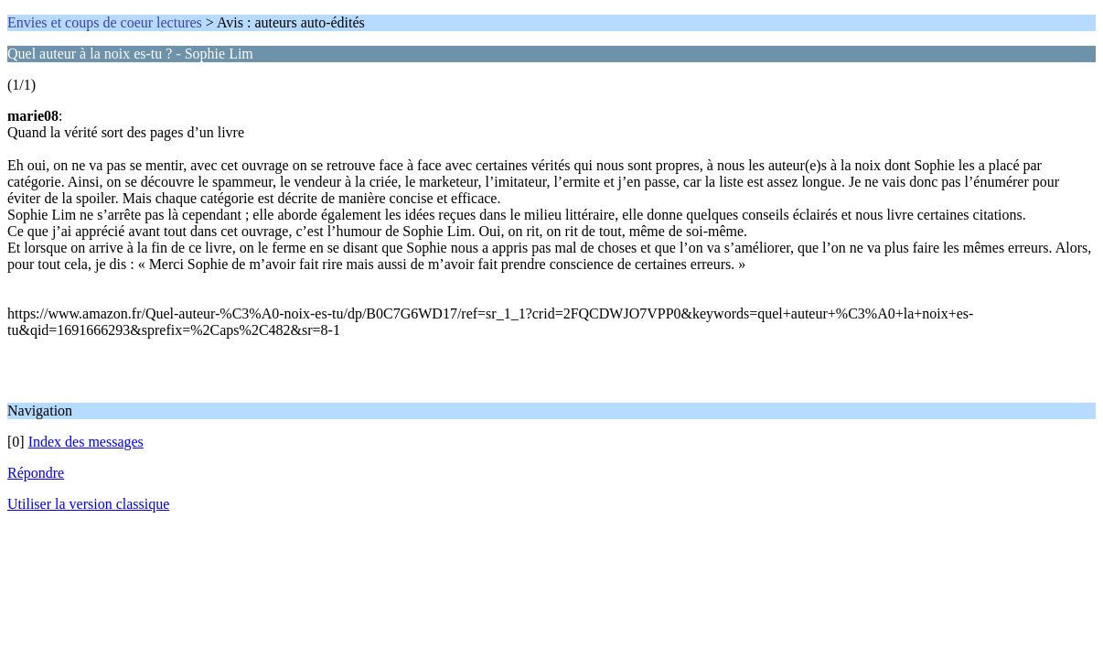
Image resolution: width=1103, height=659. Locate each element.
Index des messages (86, 441)
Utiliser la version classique (88, 504)
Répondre (35, 473)
